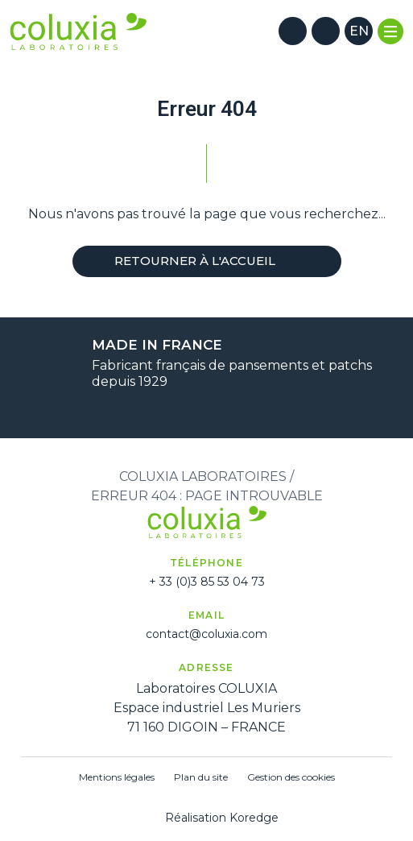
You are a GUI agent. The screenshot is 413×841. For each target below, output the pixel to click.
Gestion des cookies (291, 777)
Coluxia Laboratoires (203, 476)
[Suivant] (227, 409)
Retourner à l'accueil (206, 260)
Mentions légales (117, 777)
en (359, 31)
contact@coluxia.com (206, 634)
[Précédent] (187, 409)
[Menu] (390, 31)
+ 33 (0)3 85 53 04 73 (207, 581)
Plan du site (201, 777)
